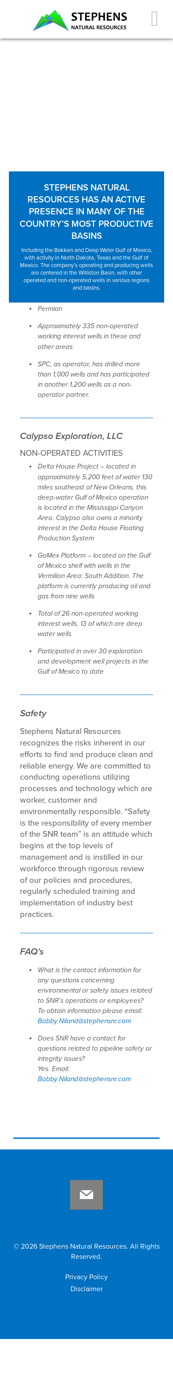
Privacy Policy (86, 1277)
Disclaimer (87, 1289)
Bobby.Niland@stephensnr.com (84, 1021)
